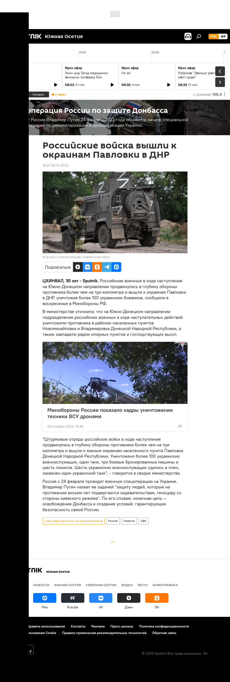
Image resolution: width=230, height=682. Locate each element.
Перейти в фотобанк (96, 257)
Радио (11, 585)
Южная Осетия (67, 585)
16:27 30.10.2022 (56, 165)
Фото (143, 585)
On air (13, 73)
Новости (129, 521)
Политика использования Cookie (30, 633)
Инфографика (165, 585)
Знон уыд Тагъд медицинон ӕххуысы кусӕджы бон (86, 75)
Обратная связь (164, 633)
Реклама (98, 626)
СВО (143, 521)
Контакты (78, 626)
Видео (127, 585)
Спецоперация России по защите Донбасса (73, 521)
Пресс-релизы (121, 626)
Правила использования (46, 626)
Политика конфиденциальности (164, 626)
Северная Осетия (101, 585)
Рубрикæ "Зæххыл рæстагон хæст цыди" (200, 75)
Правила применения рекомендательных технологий (104, 633)
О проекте (13, 626)
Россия (113, 521)
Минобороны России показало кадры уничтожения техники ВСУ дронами (110, 413)
